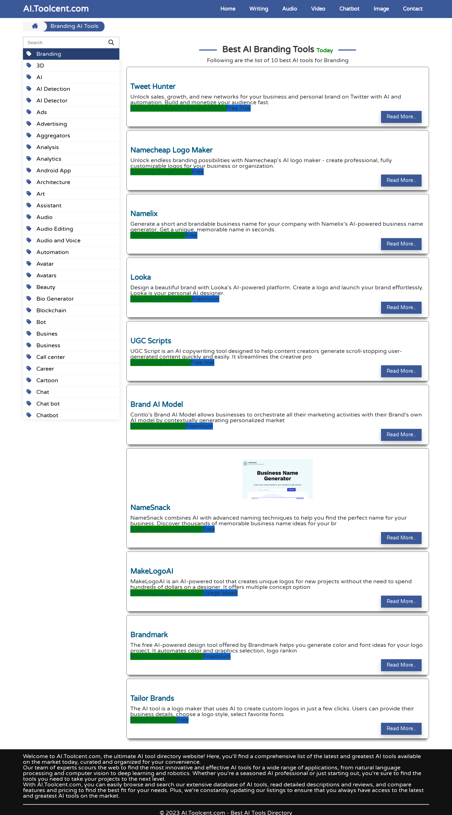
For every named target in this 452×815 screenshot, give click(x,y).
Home (227, 9)
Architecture (48, 182)
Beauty (40, 287)
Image (381, 9)
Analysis (42, 147)
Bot (36, 322)
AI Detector (46, 100)
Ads (36, 112)
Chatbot (349, 9)
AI (34, 77)
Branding (43, 54)
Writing (258, 9)
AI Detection (48, 89)
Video (318, 9)
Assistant (43, 205)
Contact (413, 9)
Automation (47, 252)
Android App (48, 170)
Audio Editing (49, 228)
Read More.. (401, 117)
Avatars (41, 275)
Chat (37, 392)
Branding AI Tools (74, 26)
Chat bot (43, 403)
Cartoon (42, 380)
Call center (45, 357)
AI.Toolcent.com (56, 9)
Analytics (43, 159)
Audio (289, 9)
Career (40, 368)
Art (35, 193)
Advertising (46, 124)
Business (43, 345)
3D (35, 65)
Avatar (40, 263)
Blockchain (46, 310)
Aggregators (48, 135)
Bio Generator (50, 298)
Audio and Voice (53, 240)
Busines (42, 333)
